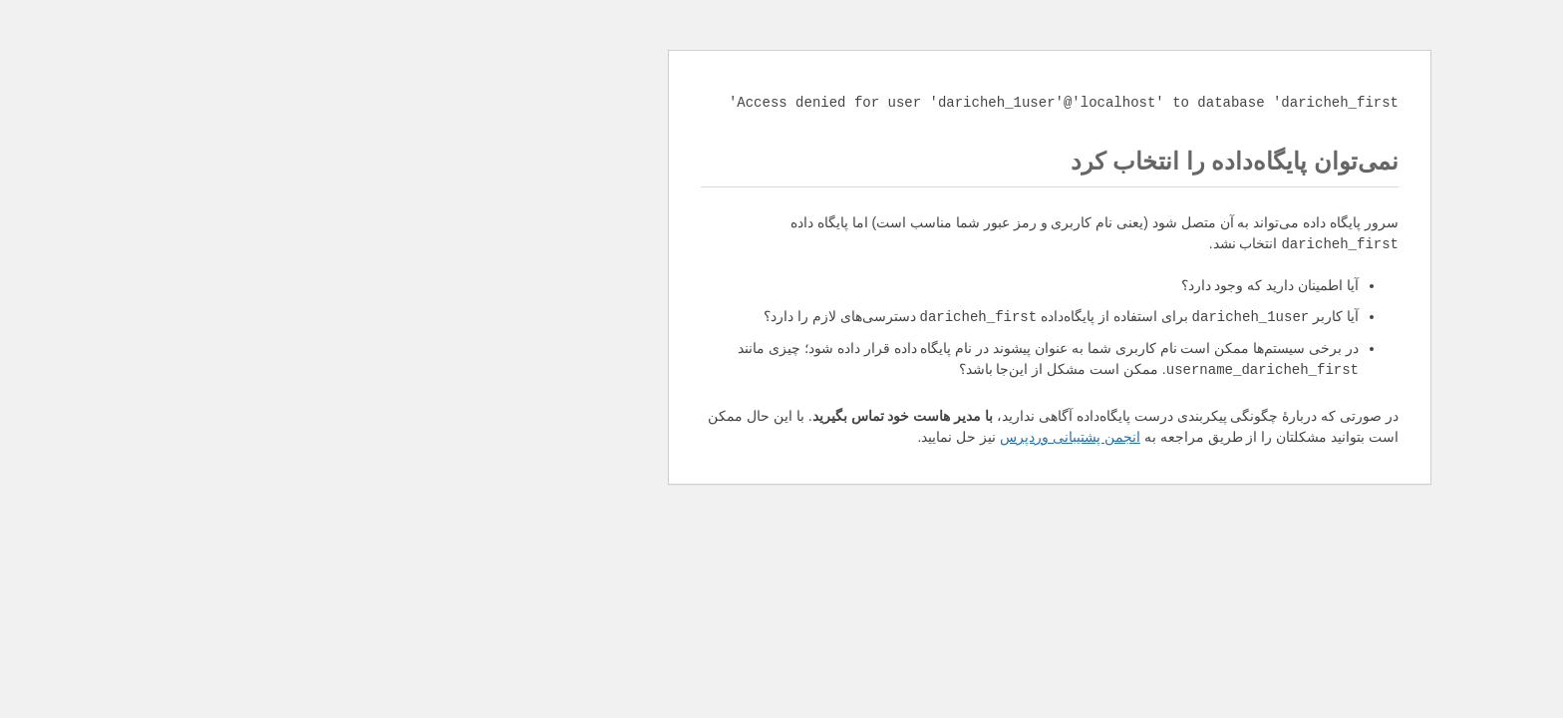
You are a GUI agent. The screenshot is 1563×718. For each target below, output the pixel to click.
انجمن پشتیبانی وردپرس (802, 437)
